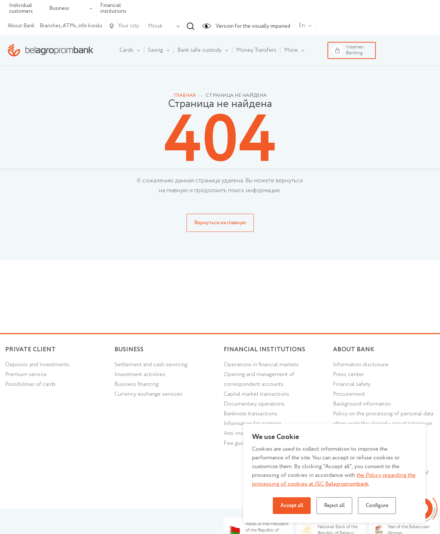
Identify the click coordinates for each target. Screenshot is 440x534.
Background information (362, 404)
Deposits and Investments (37, 365)
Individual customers (21, 8)
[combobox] (153, 26)
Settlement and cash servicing (150, 365)
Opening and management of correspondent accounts (259, 379)
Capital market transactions (256, 394)
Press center (348, 375)
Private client (30, 349)
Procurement (349, 394)
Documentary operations (254, 404)
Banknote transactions (250, 414)
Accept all (291, 505)
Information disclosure (360, 365)
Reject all (334, 505)
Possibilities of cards (30, 384)
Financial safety (351, 384)
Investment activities (139, 375)
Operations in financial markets (261, 365)
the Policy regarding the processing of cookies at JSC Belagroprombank (334, 479)
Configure (377, 505)
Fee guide (236, 443)
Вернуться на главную (220, 223)
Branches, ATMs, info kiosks (71, 25)
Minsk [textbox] (155, 26)
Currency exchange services (148, 394)
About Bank (21, 25)
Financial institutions (113, 8)
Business (71, 8)
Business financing (136, 384)
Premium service (26, 375)
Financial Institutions (264, 349)
